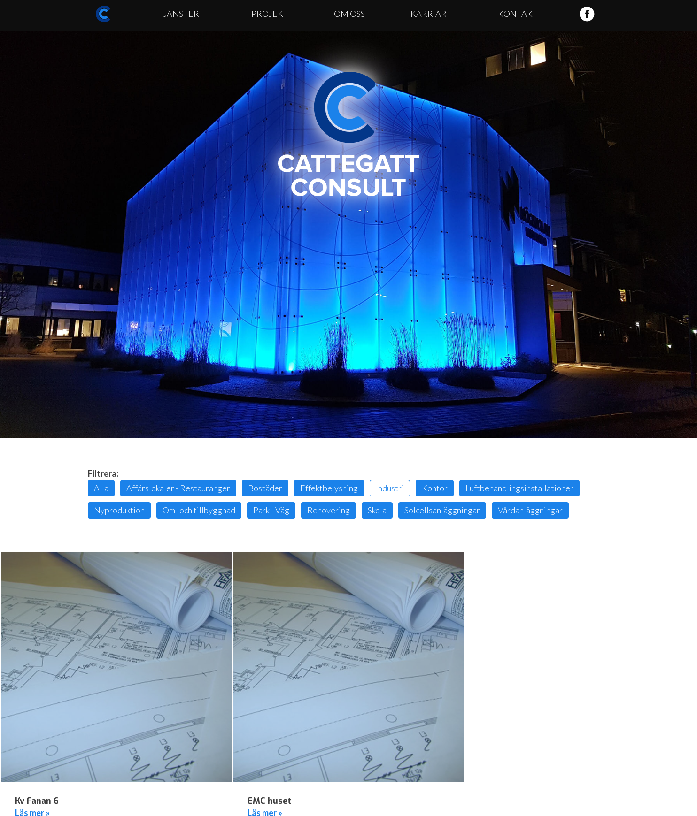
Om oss (349, 13)
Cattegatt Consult (348, 134)
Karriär (428, 13)
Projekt (269, 13)
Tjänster (179, 13)
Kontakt (518, 13)
